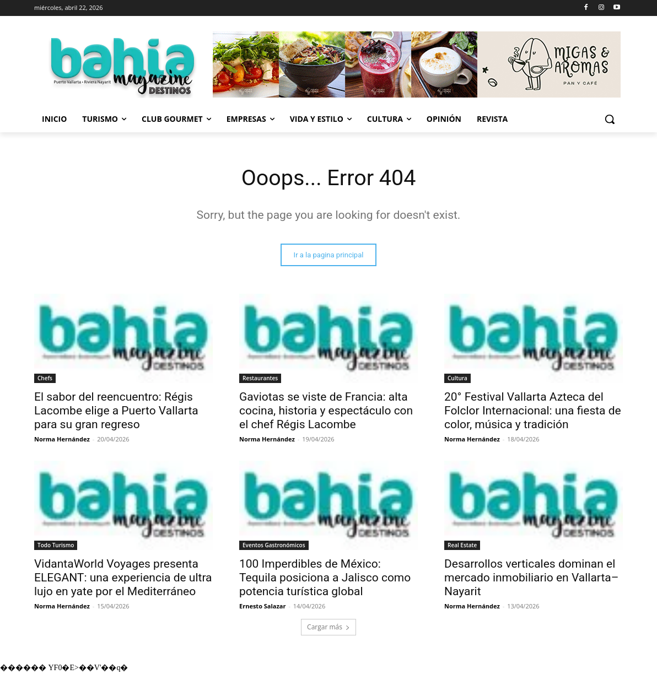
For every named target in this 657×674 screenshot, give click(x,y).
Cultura (457, 378)
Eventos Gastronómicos (274, 545)
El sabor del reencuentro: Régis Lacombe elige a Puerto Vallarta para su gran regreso (116, 411)
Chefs (44, 378)
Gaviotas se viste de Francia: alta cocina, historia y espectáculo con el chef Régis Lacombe (326, 411)
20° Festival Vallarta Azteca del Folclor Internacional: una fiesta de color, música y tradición (532, 411)
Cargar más (328, 627)
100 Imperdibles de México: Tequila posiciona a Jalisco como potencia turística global (325, 578)
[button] (609, 119)
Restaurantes (260, 378)
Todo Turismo (55, 545)
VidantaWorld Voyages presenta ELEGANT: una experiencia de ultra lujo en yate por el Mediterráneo (123, 578)
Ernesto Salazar (262, 606)
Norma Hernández (62, 439)
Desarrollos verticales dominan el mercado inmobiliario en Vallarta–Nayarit (531, 578)
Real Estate (462, 545)
